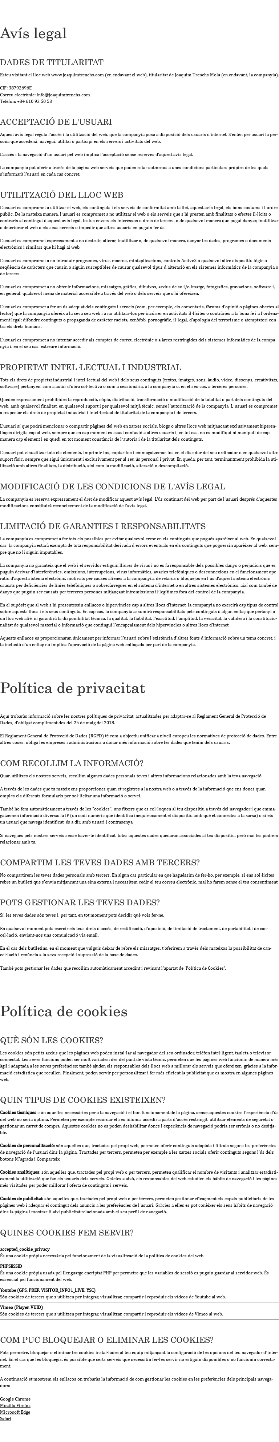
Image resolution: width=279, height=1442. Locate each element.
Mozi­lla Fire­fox (15, 1405)
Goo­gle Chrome (15, 1399)
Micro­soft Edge (15, 1412)
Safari (5, 1418)
